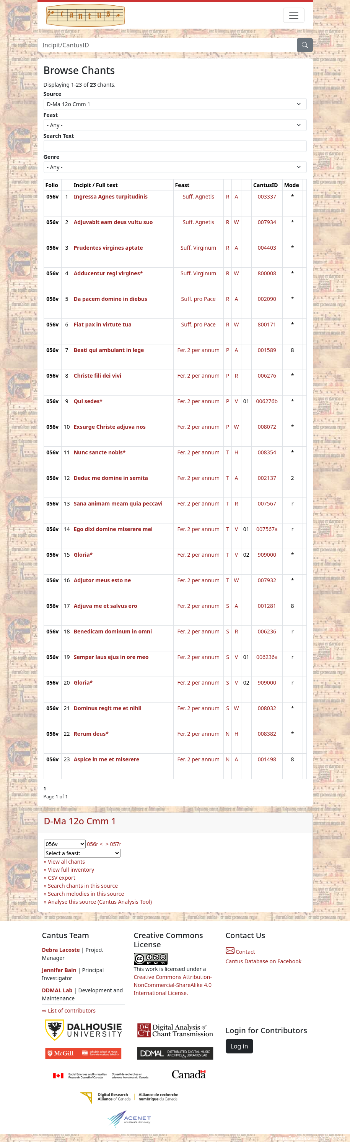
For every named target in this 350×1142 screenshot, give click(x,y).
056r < (95, 844)
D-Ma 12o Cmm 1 (80, 821)
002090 (267, 298)
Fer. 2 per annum (198, 350)
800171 (267, 324)
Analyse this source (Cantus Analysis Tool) (100, 901)
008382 (267, 733)
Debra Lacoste (61, 949)
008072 (267, 426)
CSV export (61, 877)
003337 (267, 196)
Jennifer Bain (60, 970)
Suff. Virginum (198, 247)
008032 (267, 708)
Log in (239, 1046)
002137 (267, 477)
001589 (267, 350)
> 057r (113, 844)
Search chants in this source (83, 885)
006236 (267, 631)
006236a (267, 657)
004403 (267, 247)
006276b (267, 401)
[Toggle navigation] (293, 15)
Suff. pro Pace (198, 298)
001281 (267, 605)
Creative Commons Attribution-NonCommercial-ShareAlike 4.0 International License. (173, 985)
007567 (267, 503)
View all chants (66, 861)
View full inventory (71, 869)
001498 (267, 759)
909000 (267, 554)
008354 (267, 452)
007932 (267, 580)
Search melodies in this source (86, 893)
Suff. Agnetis (198, 196)
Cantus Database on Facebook (264, 961)
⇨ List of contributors (69, 1010)
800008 (267, 273)
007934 (267, 222)
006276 (267, 375)
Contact (240, 951)
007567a (267, 529)
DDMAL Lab (57, 990)
